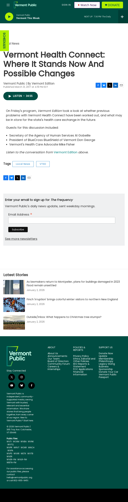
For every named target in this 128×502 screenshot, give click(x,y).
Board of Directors (58, 361)
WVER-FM (11, 459)
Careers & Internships (54, 368)
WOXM (16, 441)
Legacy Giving (107, 364)
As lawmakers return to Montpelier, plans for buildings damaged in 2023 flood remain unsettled (73, 283)
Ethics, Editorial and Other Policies (84, 360)
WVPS (9, 453)
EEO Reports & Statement (81, 365)
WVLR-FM (22, 459)
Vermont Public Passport (108, 376)
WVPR (9, 447)
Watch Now (87, 5)
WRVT (16, 447)
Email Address (20, 214)
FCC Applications (83, 369)
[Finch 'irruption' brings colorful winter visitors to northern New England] (14, 305)
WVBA (24, 441)
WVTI (9, 441)
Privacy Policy (81, 356)
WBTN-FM (11, 462)
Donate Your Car (108, 372)
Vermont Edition (65, 152)
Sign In (66, 4)
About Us (53, 353)
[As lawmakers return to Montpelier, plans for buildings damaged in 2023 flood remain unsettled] (14, 287)
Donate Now (106, 353)
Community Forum (59, 364)
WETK (23, 453)
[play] (9, 17)
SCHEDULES (4, 41)
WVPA (10, 450)
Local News (11, 44)
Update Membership (106, 357)
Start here (28, 420)
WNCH (31, 447)
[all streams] (123, 16)
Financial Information (80, 373)
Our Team (54, 359)
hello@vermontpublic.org (19, 477)
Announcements (57, 356)
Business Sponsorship (106, 368)
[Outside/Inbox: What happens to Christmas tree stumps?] (14, 322)
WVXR (16, 453)
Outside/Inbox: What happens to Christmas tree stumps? (64, 317)
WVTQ (10, 444)
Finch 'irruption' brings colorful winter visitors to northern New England (72, 299)
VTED (43, 164)
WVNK (31, 441)
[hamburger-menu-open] (8, 5)
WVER (9, 456)
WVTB (30, 453)
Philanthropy (106, 361)
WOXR (24, 447)
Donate (114, 5)
